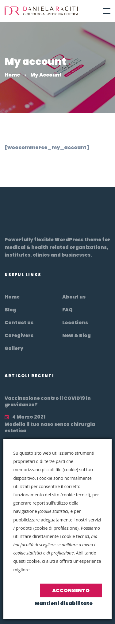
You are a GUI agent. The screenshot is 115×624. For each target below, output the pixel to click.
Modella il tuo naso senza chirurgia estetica (50, 427)
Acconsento (71, 590)
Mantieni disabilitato (64, 603)
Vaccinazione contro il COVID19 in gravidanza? (48, 401)
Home (12, 74)
